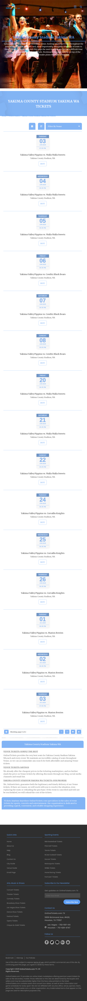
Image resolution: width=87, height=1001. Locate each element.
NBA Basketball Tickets (53, 841)
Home (9, 841)
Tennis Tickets (50, 850)
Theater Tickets (13, 894)
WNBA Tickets (50, 868)
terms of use (39, 962)
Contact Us (11, 859)
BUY (42, 169)
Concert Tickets (13, 890)
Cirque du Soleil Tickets (16, 925)
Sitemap (19, 958)
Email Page (11, 872)
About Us (10, 846)
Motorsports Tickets (52, 863)
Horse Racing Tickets (53, 872)
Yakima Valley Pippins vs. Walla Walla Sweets (42, 160)
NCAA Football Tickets (53, 855)
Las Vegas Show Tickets (16, 907)
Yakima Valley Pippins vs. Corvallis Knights (42, 518)
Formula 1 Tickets (51, 877)
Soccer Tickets (50, 859)
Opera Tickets (12, 921)
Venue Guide (12, 868)
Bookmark (10, 958)
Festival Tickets (13, 916)
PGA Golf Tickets (51, 846)
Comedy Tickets (13, 899)
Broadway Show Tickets (16, 903)
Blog (8, 855)
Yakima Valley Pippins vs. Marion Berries (42, 638)
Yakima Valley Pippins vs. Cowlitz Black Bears (43, 279)
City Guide (11, 863)
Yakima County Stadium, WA (42, 164)
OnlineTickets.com (27, 969)
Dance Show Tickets (14, 912)
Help (8, 850)
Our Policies (30, 958)
